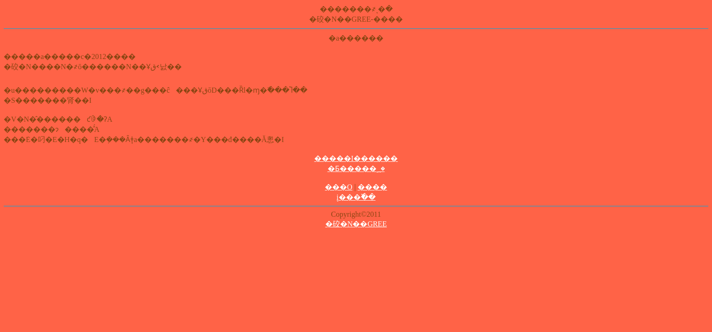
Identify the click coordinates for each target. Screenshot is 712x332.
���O (339, 187)
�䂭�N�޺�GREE (356, 224)
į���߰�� (355, 197)
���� (372, 187)
